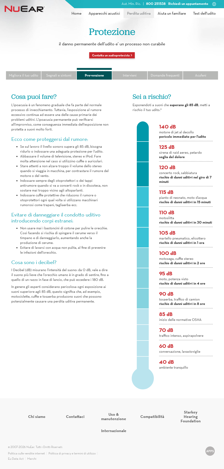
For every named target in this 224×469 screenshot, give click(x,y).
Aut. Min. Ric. (131, 3)
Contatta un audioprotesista (111, 55)
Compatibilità (152, 416)
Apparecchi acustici (104, 13)
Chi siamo (36, 416)
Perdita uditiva (139, 13)
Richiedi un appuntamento (188, 3)
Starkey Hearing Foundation (191, 416)
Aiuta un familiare (172, 13)
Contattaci (75, 416)
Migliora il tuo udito (23, 75)
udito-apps (210, 453)
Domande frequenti (165, 75)
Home (76, 13)
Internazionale (113, 430)
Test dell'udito (204, 13)
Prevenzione (94, 75)
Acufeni (200, 75)
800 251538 (156, 3)
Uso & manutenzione (113, 416)
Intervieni (130, 75)
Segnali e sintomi (58, 75)
